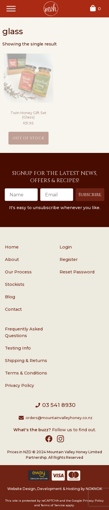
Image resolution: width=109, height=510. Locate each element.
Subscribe (89, 194)
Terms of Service (53, 505)
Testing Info (18, 348)
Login (66, 247)
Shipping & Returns (26, 360)
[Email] (56, 194)
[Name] (21, 194)
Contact (13, 309)
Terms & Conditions (26, 373)
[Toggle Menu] (11, 8)
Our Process (18, 272)
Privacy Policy (19, 385)
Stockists (14, 284)
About (12, 259)
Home (12, 247)
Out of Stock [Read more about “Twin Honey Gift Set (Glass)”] (28, 138)
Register (69, 259)
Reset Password (77, 272)
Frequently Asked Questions (24, 332)
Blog (10, 296)
